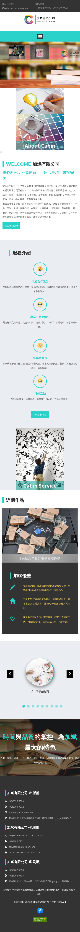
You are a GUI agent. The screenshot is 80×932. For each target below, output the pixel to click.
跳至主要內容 (8, 3)
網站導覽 (40, 3)
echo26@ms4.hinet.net (19, 812)
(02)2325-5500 (14, 801)
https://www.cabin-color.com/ (24, 852)
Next (75, 539)
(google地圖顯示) (62, 818)
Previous (5, 539)
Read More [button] (11, 225)
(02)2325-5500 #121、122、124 (23, 835)
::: (1, 29)
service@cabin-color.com (20, 846)
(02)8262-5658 (14, 870)
